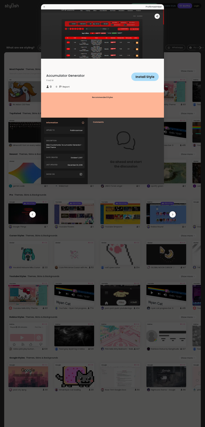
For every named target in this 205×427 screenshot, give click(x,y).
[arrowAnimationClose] (32, 214)
